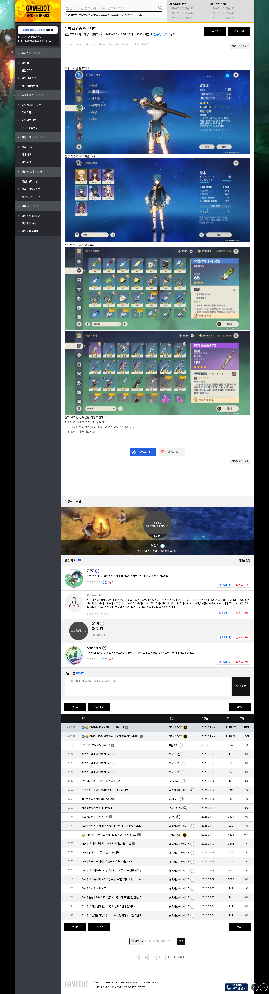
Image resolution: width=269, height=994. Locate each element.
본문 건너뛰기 (161, 34)
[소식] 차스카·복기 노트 (94, 888)
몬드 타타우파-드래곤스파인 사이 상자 (101, 781)
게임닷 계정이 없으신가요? (31, 37)
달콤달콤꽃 (129, 15)
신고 (172, 34)
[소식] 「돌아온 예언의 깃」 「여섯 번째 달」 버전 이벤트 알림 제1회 (113, 915)
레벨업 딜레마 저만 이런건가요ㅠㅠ (100, 754)
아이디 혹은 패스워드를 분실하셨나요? (36, 41)
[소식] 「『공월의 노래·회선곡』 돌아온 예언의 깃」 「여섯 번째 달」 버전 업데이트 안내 (113, 879)
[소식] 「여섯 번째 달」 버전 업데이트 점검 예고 (106, 843)
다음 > (181, 957)
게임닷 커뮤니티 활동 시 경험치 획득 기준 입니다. (114, 736)
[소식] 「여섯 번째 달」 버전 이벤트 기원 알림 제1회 (108, 906)
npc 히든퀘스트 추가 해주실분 (97, 808)
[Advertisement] (157, 57)
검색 (181, 941)
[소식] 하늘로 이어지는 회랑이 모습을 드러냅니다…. (108, 861)
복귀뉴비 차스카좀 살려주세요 (97, 799)
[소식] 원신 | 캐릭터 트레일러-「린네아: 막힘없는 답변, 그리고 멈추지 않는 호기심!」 (113, 897)
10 (173, 957)
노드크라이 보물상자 (111, 15)
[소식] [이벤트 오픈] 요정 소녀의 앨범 (101, 852)
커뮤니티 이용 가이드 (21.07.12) (106, 727)
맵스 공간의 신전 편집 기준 (95, 817)
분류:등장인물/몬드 (88, 15)
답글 (104, 582)
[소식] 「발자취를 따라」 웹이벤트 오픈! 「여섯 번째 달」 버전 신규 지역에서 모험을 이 (113, 870)
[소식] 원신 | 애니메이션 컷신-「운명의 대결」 (106, 790)
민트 (139, 15)
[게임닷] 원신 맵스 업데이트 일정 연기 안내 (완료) (111, 835)
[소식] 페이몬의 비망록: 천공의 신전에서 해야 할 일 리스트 (111, 826)
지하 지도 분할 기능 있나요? (96, 745)
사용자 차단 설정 (240, 46)
